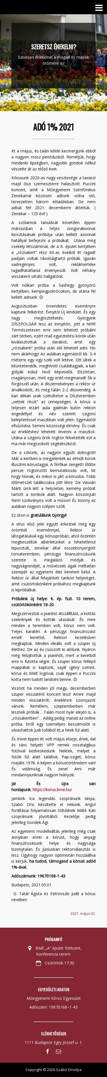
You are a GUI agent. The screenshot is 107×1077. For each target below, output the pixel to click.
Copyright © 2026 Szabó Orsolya (53, 1069)
